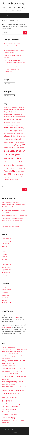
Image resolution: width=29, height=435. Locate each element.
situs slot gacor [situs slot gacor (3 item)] (10, 139)
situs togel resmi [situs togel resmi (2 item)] (12, 384)
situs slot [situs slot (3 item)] (23, 376)
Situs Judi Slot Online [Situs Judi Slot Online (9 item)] (13, 136)
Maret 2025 (5, 262)
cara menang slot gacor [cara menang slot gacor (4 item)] (9, 349)
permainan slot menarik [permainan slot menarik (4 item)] (11, 125)
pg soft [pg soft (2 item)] (23, 368)
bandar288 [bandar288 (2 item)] (14, 107)
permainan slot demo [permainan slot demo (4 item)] (13, 122)
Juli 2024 (4, 275)
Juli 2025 (4, 251)
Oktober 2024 (6, 267)
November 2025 (6, 241)
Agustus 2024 (6, 272)
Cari (3, 187)
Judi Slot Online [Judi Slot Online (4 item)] (10, 114)
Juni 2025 (4, 254)
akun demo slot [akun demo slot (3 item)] (8, 107)
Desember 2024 (6, 264)
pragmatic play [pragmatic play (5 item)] (17, 371)
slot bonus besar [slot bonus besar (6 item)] (20, 386)
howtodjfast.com (7, 327)
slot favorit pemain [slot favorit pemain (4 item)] (18, 147)
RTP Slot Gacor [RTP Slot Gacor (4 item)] (18, 133)
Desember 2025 (6, 238)
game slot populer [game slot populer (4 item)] (7, 351)
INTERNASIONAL (7, 290)
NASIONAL (5, 292)
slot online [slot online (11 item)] (16, 158)
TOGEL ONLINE (6, 303)
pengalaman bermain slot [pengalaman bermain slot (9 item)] (13, 361)
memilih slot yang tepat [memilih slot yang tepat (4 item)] (9, 356)
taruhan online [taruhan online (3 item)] (17, 177)
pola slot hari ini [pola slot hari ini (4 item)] (10, 130)
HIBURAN (4, 287)
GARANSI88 (15, 317)
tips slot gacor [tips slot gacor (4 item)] (14, 179)
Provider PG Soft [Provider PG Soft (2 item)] (10, 133)
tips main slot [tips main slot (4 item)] (21, 420)
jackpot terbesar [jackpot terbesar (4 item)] (16, 112)
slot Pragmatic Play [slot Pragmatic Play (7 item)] (9, 414)
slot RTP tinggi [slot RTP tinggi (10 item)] (10, 174)
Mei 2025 (4, 256)
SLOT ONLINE (6, 300)
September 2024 (6, 269)
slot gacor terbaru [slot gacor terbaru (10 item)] (10, 397)
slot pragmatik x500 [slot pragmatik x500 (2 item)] (20, 171)
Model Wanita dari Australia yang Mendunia (14, 215)
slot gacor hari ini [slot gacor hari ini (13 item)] (10, 393)
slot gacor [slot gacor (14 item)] (9, 150)
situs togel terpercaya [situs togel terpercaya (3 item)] (16, 145)
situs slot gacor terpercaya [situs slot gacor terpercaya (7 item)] (12, 382)
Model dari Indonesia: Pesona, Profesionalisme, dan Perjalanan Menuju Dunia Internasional (13, 46)
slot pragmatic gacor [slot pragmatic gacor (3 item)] (16, 168)
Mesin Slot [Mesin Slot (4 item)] (14, 116)
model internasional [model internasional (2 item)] (21, 116)
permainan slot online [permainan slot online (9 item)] (13, 128)
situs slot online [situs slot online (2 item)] (21, 142)
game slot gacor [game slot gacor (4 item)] (15, 109)
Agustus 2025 (6, 249)
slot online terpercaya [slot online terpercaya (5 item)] (9, 409)
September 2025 (6, 246)
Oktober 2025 (6, 243)
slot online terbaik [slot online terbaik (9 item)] (10, 407)
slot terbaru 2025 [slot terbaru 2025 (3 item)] (20, 417)
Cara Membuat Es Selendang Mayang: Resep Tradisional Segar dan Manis (14, 62)
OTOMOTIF (5, 298)
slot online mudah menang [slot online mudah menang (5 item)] (11, 404)
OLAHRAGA (5, 295)
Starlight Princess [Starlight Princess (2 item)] (9, 177)
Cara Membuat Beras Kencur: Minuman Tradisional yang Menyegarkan (12, 69)
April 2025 (5, 259)
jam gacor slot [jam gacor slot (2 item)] (5, 353)
